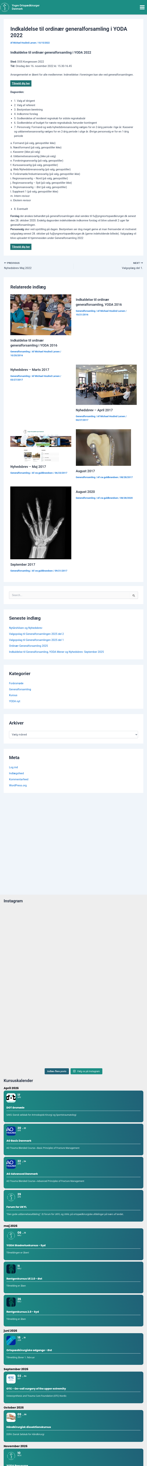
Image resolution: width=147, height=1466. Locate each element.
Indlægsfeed (16, 773)
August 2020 (85, 492)
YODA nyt (14, 701)
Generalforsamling (20, 351)
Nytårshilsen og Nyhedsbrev (25, 628)
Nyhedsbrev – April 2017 (94, 410)
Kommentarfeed (18, 779)
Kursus (13, 695)
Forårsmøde (16, 683)
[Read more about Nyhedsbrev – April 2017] (106, 384)
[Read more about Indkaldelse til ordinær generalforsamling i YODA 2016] (40, 314)
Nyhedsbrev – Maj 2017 (28, 467)
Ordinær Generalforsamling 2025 (28, 646)
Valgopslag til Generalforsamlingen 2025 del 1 (36, 640)
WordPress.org (18, 785)
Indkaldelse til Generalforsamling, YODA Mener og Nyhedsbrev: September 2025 (56, 652)
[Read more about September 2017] (40, 523)
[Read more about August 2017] (103, 447)
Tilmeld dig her (21, 83)
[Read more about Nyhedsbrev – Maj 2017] (40, 445)
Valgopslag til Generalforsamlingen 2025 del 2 (36, 634)
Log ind (13, 767)
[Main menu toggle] (142, 7)
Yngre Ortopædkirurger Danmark (26, 7)
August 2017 (85, 471)
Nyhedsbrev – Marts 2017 (29, 370)
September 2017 (22, 565)
